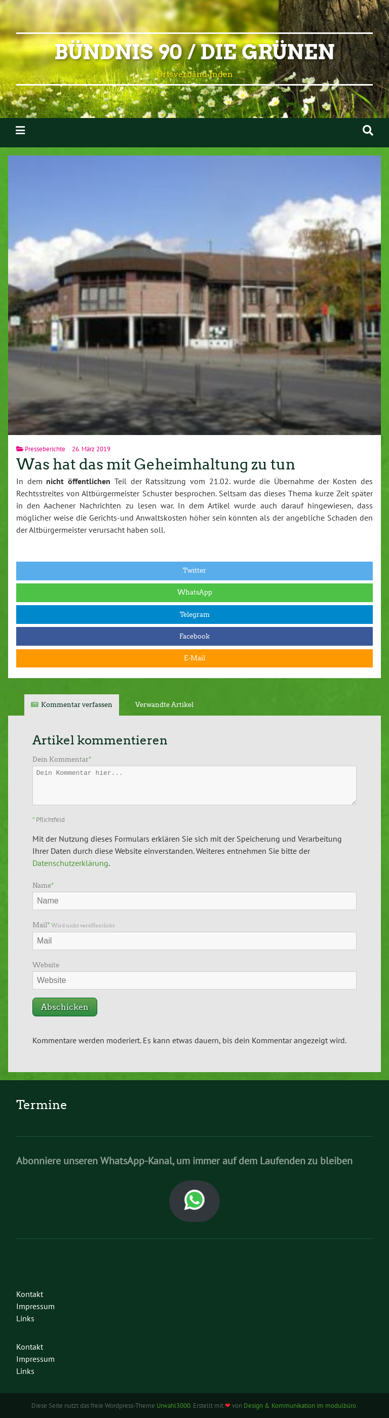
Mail (73, 925)
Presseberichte (45, 449)
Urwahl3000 (173, 1405)
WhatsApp (194, 592)
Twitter (194, 570)
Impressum (35, 1306)
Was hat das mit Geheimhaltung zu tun (155, 464)
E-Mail (194, 658)
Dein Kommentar (61, 759)
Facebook (194, 636)
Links (25, 1318)
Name (43, 885)
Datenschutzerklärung (70, 863)
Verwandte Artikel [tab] (164, 704)
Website (45, 965)
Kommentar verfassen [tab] (76, 704)
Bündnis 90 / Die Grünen (194, 52)
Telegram (195, 614)
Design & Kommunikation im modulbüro (300, 1405)
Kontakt (29, 1294)
